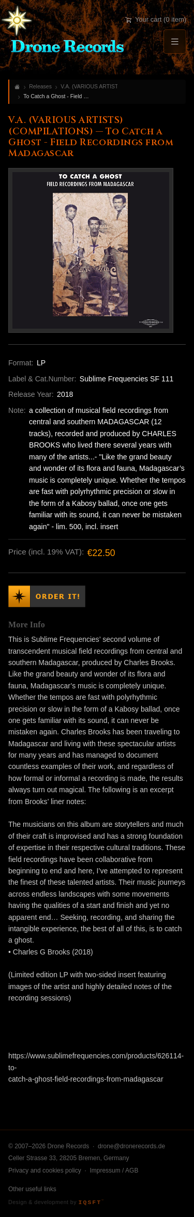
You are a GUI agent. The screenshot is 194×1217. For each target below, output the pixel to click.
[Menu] (174, 41)
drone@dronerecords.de (131, 1146)
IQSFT (90, 1202)
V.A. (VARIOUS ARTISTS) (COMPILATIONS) (89, 86)
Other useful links (32, 1189)
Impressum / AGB (113, 1170)
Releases (40, 86)
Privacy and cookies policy (44, 1170)
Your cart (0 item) (155, 19)
